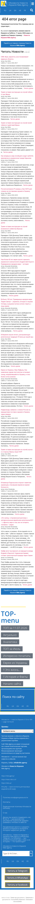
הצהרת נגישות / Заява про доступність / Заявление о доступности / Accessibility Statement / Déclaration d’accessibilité (17, 899)
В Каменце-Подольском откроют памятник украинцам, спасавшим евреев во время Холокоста (16, 485)
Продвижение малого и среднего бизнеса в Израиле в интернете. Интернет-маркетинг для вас (16, 828)
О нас (5, 813)
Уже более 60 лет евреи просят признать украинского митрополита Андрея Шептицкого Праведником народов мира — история (17, 262)
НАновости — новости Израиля (12, 719)
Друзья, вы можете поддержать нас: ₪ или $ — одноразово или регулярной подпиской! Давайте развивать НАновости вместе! (17, 819)
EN (15, 10)
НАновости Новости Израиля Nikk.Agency (14, 847)
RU (5, 10)
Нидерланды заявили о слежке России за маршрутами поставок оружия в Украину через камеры (15, 412)
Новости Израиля (17, 766)
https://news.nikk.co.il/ (8, 779)
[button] (7, 802)
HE (20, 10)
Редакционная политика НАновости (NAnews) (17, 807)
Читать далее (28, 88)
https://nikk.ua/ (6, 783)
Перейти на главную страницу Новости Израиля (17, 44)
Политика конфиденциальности (15, 797)
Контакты (6, 802)
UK (10, 10)
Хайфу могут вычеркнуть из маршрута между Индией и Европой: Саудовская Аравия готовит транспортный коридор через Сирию (17, 553)
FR (25, 10)
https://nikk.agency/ (7, 776)
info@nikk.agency (20, 763)
